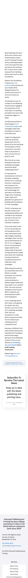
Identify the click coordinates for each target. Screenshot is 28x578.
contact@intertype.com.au (11, 546)
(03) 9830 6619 (7, 543)
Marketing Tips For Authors (16, 364)
